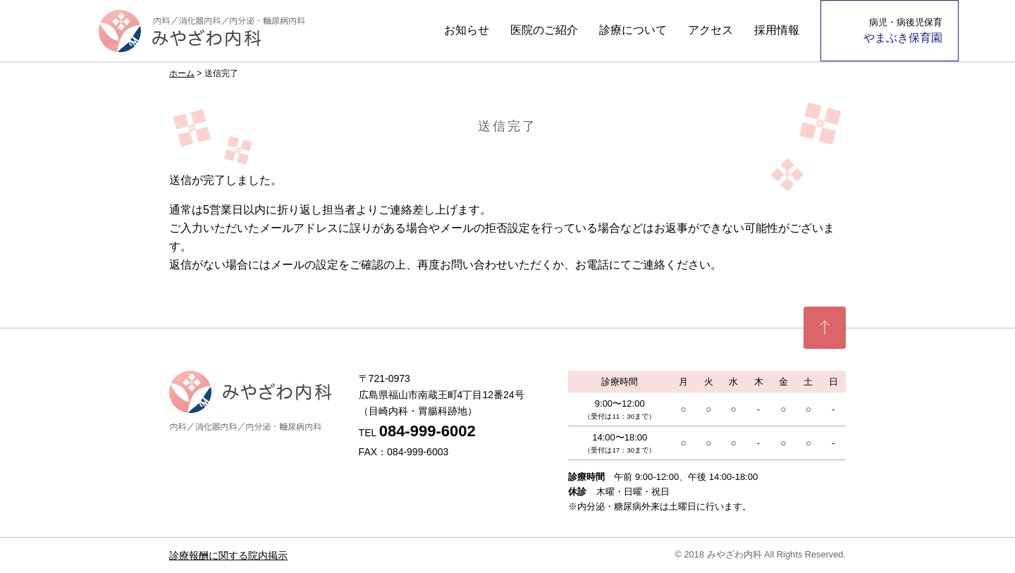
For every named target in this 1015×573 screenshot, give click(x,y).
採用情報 (776, 30)
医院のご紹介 (544, 30)
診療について (633, 30)
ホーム (182, 73)
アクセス (710, 30)
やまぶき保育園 (902, 30)
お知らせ (466, 30)
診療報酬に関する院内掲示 (228, 555)
